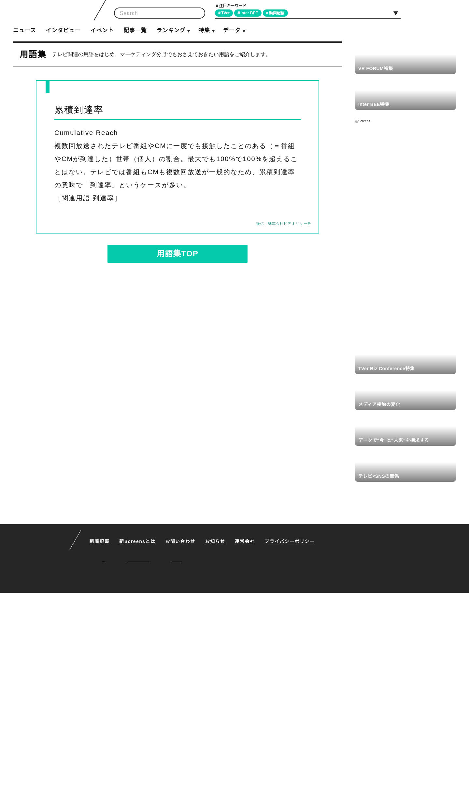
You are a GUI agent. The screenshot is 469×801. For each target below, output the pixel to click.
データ (231, 30)
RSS (448, 13)
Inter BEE (251, 13)
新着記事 (100, 750)
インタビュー (63, 30)
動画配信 (279, 13)
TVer (226, 13)
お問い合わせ (181, 750)
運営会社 (246, 750)
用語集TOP (177, 253)
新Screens (362, 121)
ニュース (24, 30)
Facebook (433, 13)
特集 (204, 30)
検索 (198, 13)
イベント (102, 30)
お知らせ (216, 750)
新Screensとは (138, 750)
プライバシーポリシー (291, 750)
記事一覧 (135, 30)
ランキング (170, 30)
